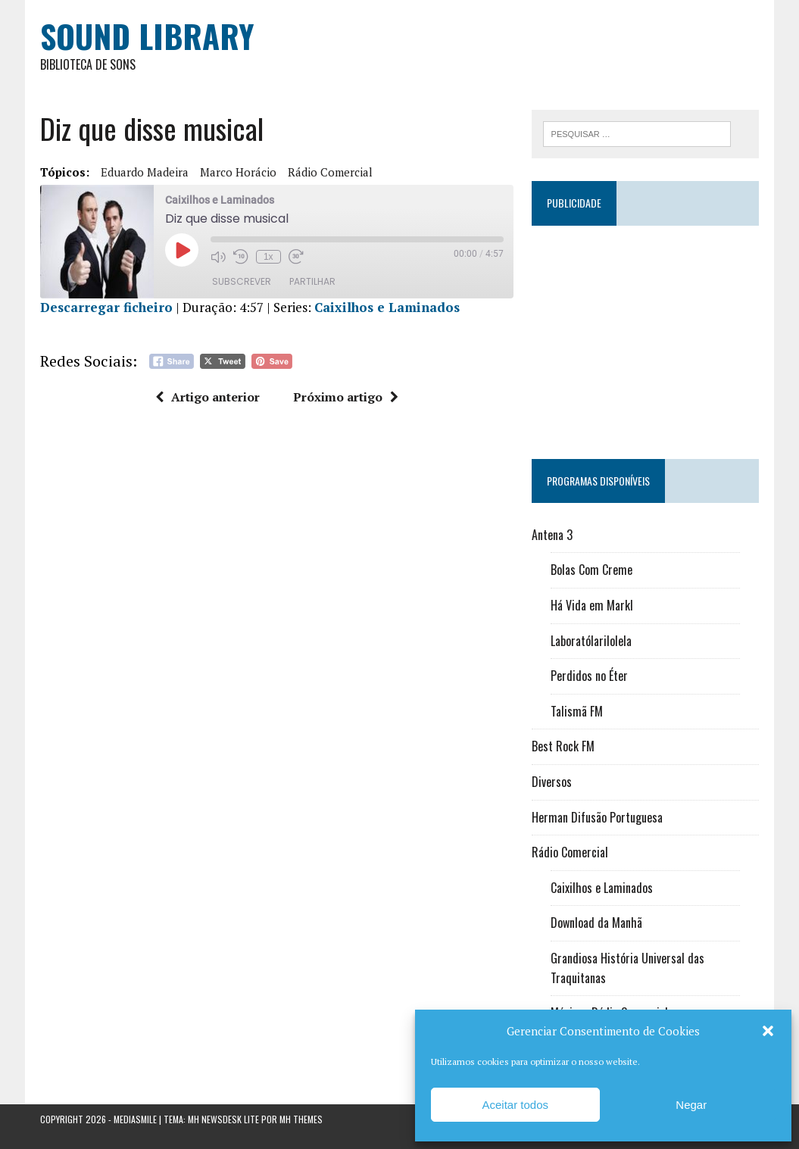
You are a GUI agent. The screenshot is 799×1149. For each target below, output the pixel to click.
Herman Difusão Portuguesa (597, 817)
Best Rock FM (563, 746)
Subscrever (241, 281)
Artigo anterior (207, 397)
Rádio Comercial (330, 172)
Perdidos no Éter (589, 676)
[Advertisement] (646, 335)
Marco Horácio (238, 172)
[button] (768, 1030)
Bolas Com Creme (591, 569)
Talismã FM (577, 711)
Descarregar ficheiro (106, 307)
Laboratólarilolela (591, 641)
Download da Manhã (596, 922)
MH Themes (301, 1119)
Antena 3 (552, 535)
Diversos (552, 782)
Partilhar (312, 281)
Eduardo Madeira (145, 172)
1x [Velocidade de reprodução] (268, 256)
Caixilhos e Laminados (387, 307)
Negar (691, 1104)
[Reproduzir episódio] (181, 250)
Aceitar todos (515, 1104)
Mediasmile (135, 1119)
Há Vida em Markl (592, 605)
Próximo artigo (345, 397)
